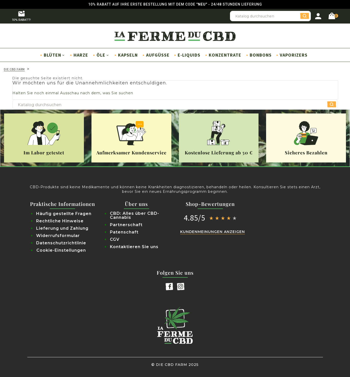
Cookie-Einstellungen (61, 250)
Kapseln (128, 55)
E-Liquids (189, 55)
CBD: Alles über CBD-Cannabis (134, 215)
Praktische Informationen (62, 203)
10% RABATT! (21, 15)
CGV (115, 240)
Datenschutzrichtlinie (61, 243)
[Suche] (270, 16)
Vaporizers (294, 55)
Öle (103, 55)
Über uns (136, 203)
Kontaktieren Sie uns (134, 247)
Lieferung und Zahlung (62, 228)
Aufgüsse (158, 55)
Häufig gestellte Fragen (63, 214)
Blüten (54, 55)
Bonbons (261, 55)
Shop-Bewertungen (210, 203)
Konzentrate (225, 55)
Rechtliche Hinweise (60, 221)
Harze (81, 55)
